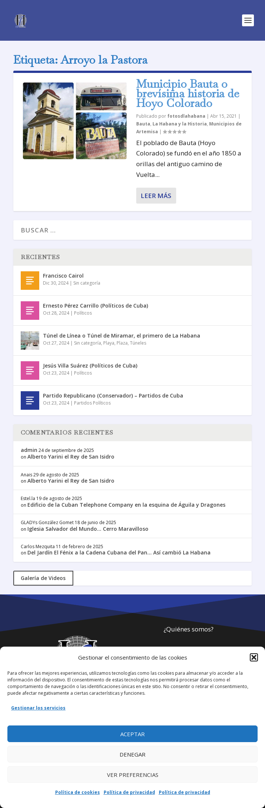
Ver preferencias (132, 774)
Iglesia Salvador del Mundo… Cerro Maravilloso (87, 528)
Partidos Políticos (92, 403)
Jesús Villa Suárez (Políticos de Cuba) (90, 365)
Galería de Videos (43, 577)
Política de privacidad (129, 792)
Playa (108, 343)
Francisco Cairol (63, 275)
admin (29, 449)
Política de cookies (77, 792)
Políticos (83, 313)
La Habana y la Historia (179, 124)
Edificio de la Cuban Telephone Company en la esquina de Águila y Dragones (126, 504)
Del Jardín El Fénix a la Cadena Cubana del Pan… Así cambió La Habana (119, 552)
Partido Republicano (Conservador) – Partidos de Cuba (113, 395)
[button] (254, 657)
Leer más (156, 195)
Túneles (138, 343)
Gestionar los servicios (38, 708)
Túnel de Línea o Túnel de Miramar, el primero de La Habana (121, 335)
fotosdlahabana (186, 116)
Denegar (132, 754)
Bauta (143, 124)
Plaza (122, 343)
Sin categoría (86, 283)
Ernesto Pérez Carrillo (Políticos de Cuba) (95, 305)
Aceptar (132, 734)
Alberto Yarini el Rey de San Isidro (70, 456)
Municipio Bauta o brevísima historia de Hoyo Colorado (187, 93)
